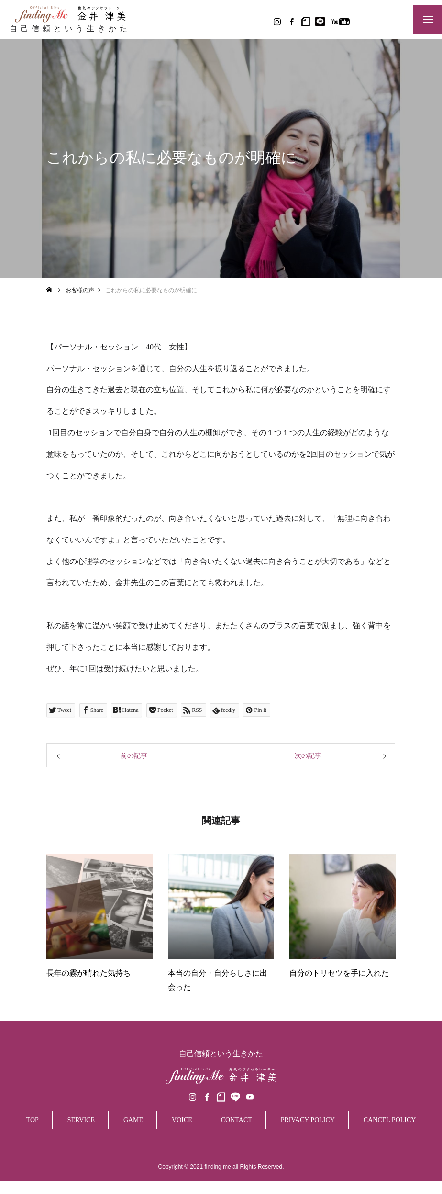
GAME (133, 1149)
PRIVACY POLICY (308, 1149)
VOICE (182, 1149)
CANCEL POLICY (390, 1149)
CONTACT (236, 1149)
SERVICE (81, 1149)
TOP (32, 1149)
